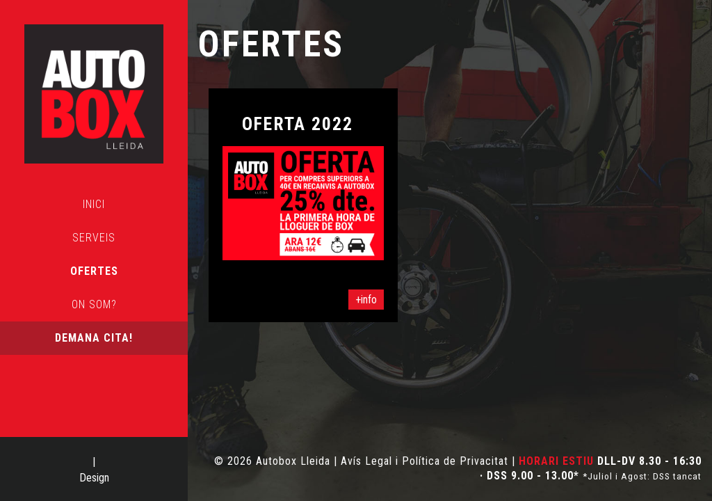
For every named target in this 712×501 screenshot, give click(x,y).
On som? (94, 304)
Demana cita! (94, 337)
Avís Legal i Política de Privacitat (424, 461)
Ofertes (94, 271)
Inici (94, 204)
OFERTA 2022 (297, 123)
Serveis (93, 237)
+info (366, 299)
